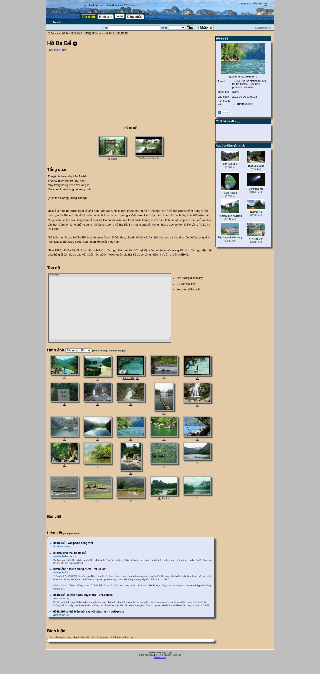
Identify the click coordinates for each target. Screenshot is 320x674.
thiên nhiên (60, 49)
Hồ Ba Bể (122, 33)
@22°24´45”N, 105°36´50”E (243, 76)
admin (236, 91)
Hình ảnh (105, 16)
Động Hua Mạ (256, 189)
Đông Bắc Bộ (93, 33)
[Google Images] (117, 350)
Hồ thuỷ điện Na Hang (230, 216)
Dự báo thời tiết (185, 283)
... (238, 121)
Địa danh (88, 16)
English (245, 3)
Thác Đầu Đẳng (256, 166)
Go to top (176, 655)
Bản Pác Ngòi (230, 164)
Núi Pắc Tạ (256, 212)
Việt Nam (62, 33)
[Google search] (71, 533)
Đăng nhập (135, 16)
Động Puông (230, 193)
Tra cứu (57, 22)
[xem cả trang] (100, 350)
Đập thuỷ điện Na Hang (230, 237)
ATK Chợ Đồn (256, 239)
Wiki (119, 16)
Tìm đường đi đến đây (189, 278)
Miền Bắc (76, 33)
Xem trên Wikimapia (188, 289)
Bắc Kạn (109, 33)
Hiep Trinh (166, 652)
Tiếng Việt (256, 3)
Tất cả (50, 33)
